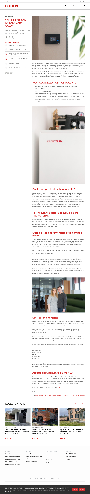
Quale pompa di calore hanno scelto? (16, 49)
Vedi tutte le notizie (79, 403)
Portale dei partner (71, 456)
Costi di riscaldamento (12, 64)
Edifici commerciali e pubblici (12, 456)
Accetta (82, 489)
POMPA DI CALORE (44, 395)
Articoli (48, 462)
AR (46, 453)
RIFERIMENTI (52, 395)
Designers (7, 1)
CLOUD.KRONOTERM (72, 453)
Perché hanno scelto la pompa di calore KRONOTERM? (16, 54)
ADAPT (37, 395)
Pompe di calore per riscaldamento (35, 453)
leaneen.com (39, 391)
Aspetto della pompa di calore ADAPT (16, 68)
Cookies (52, 478)
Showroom (49, 459)
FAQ (47, 456)
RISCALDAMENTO (80, 395)
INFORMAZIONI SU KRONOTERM (59, 1)
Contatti (70, 1)
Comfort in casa (9, 453)
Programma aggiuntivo (32, 461)
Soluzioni (60, 5)
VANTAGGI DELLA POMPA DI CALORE (16, 45)
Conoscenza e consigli (79, 5)
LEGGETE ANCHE (15, 404)
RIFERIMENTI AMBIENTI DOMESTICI (66, 395)
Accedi (75, 1)
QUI (59, 387)
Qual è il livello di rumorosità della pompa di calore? (17, 59)
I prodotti (67, 5)
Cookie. (10, 491)
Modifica (75, 489)
